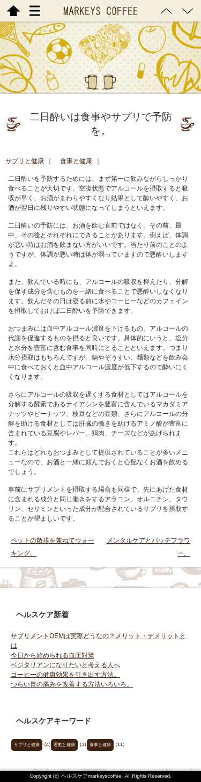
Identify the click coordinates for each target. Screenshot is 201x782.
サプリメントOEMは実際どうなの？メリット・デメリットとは (98, 640)
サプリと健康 (24, 161)
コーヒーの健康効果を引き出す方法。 (65, 674)
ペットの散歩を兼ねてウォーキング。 (52, 547)
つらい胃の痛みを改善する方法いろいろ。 (72, 684)
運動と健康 (64, 744)
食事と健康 (76, 161)
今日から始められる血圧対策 (52, 655)
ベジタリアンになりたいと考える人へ (65, 665)
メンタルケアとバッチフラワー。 (148, 547)
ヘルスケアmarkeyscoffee (91, 776)
